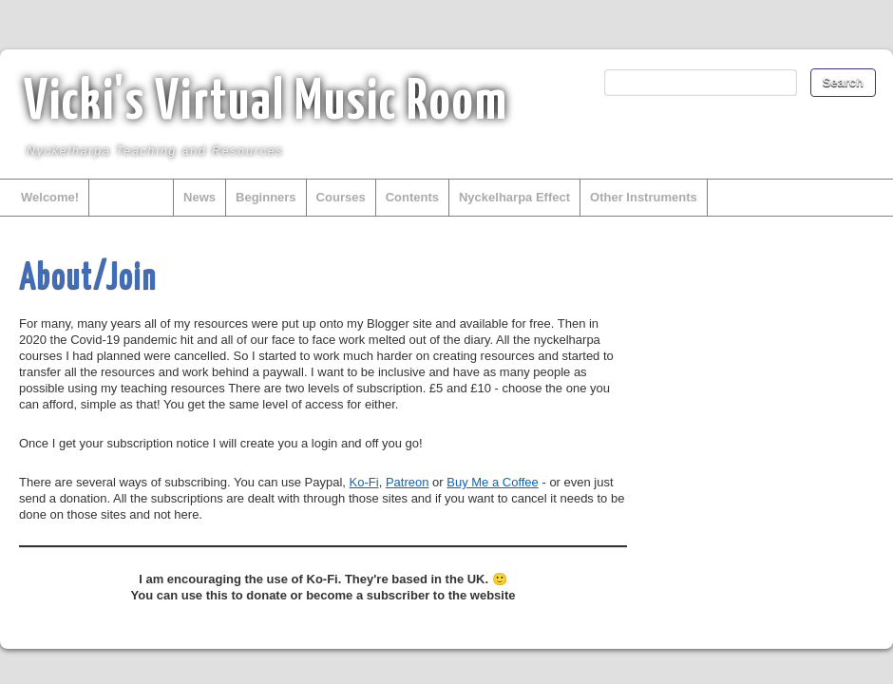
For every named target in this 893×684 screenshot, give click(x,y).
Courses (341, 197)
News (199, 197)
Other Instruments (643, 197)
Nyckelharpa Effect (514, 197)
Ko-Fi (364, 482)
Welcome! (50, 197)
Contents (412, 197)
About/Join (131, 197)
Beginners (266, 197)
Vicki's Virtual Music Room (266, 103)
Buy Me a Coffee (492, 482)
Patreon (407, 482)
